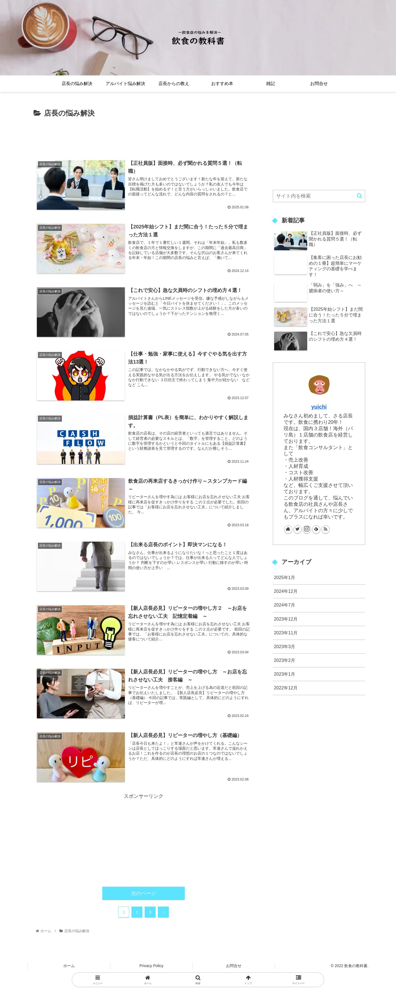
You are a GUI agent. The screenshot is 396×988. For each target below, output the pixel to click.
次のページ (143, 893)
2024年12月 (286, 591)
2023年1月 (284, 674)
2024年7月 (284, 604)
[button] (359, 196)
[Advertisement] (144, 134)
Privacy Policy (151, 966)
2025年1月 (284, 577)
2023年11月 (286, 632)
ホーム (69, 966)
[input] (319, 196)
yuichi (319, 407)
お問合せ (233, 966)
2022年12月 (286, 687)
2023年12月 (286, 618)
